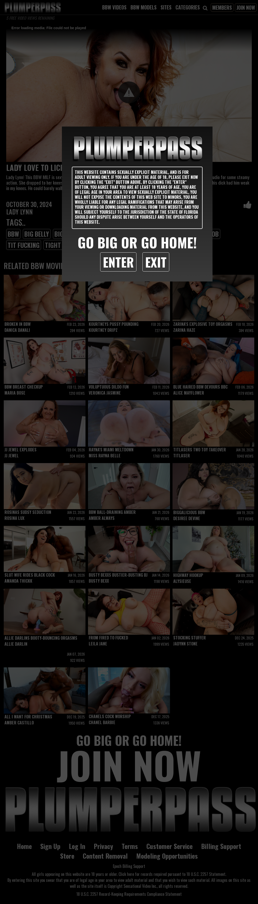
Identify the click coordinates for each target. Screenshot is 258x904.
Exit (156, 262)
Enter (118, 262)
